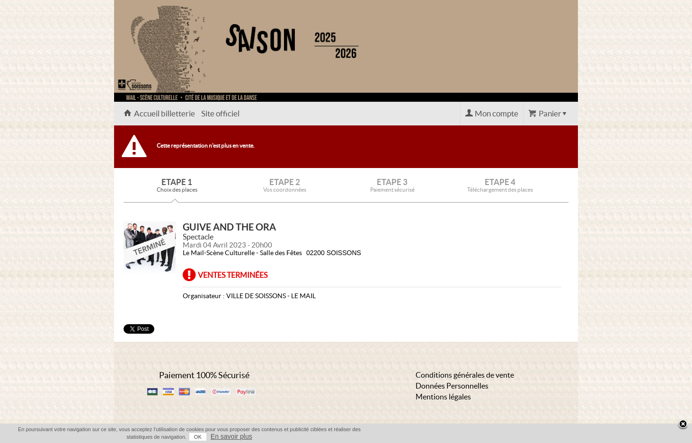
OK (198, 437)
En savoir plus (231, 436)
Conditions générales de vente (465, 375)
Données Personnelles (452, 385)
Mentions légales (443, 396)
